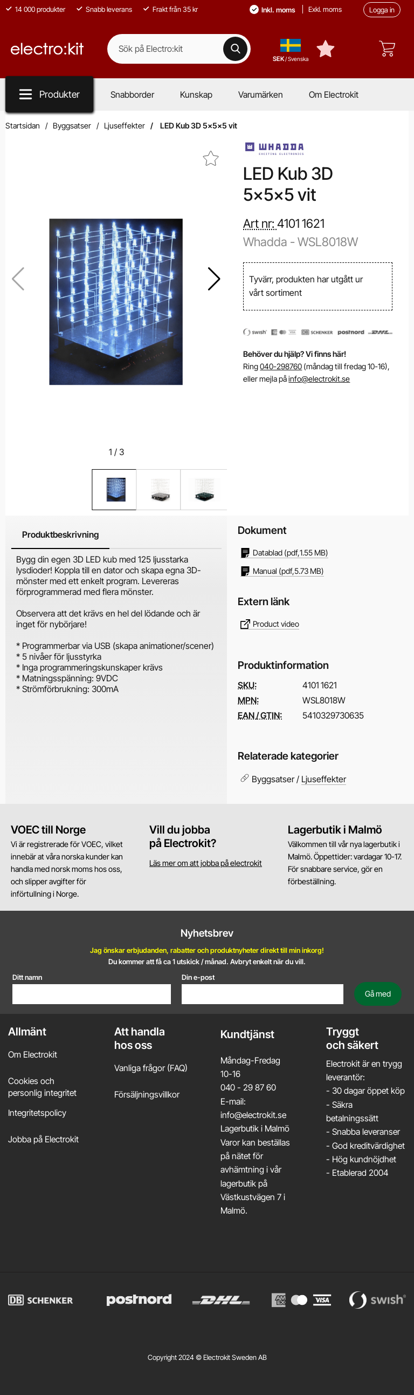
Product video (269, 624)
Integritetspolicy (37, 1112)
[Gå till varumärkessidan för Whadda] (275, 150)
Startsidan (22, 125)
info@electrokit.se (319, 378)
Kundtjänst (247, 1033)
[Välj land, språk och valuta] (290, 48)
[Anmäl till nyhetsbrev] (378, 993)
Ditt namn (27, 976)
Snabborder (132, 94)
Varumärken (260, 94)
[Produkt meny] (49, 94)
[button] (214, 279)
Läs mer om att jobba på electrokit (205, 863)
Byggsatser (72, 125)
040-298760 (281, 366)
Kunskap (196, 94)
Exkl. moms (325, 9)
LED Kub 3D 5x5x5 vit (197, 125)
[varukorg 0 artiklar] (389, 48)
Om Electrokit (333, 94)
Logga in (382, 9)
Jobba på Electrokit (43, 1139)
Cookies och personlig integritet (42, 1086)
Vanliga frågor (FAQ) (151, 1067)
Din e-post (198, 976)
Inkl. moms (278, 9)
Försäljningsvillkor (147, 1094)
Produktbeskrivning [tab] (60, 534)
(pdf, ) (284, 553)
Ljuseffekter (124, 125)
